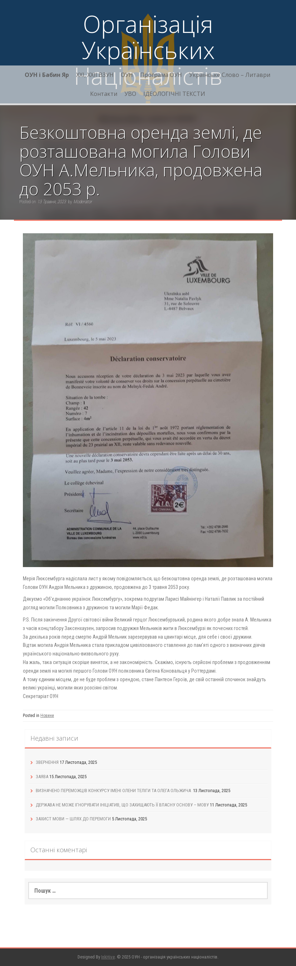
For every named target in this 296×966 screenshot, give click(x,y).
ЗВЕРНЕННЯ (47, 762)
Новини (47, 715)
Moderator (82, 201)
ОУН (127, 75)
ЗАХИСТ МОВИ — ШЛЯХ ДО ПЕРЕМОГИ (73, 818)
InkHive (108, 957)
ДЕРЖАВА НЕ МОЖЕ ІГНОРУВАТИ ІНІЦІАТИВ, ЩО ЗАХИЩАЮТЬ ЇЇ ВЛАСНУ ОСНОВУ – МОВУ (122, 805)
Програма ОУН (161, 75)
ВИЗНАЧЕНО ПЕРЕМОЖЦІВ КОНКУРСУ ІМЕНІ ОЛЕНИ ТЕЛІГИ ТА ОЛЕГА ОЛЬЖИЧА (114, 790)
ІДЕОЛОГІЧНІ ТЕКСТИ (174, 94)
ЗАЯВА (42, 776)
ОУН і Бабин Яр (47, 75)
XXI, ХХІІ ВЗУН (95, 75)
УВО (130, 94)
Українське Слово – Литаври (229, 75)
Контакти (103, 94)
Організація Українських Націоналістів (148, 50)
